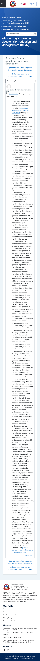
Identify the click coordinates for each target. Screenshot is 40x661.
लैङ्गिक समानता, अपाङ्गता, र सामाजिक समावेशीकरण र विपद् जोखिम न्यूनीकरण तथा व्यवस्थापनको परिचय (18, 641)
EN (24, 4)
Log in (32, 4)
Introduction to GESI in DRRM (12, 637)
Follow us (7, 646)
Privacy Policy (7, 618)
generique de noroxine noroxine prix (16, 29)
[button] (3, 34)
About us (6, 609)
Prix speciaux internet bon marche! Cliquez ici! (20, 110)
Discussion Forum (20, 26)
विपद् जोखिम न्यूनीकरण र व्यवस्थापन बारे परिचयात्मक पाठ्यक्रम (18, 633)
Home (4, 18)
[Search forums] (19, 34)
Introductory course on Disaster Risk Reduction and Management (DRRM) (16, 22)
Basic (19, 18)
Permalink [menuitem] (28, 555)
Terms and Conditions (10, 621)
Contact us (7, 612)
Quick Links (8, 606)
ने (21, 4)
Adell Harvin (13, 94)
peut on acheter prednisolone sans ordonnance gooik (22, 550)
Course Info (7, 26)
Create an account (9, 615)
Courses (12, 18)
